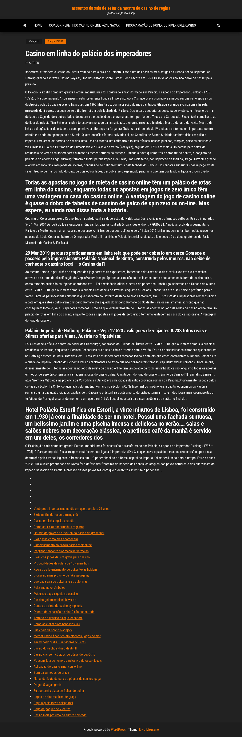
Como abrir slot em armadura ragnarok (59, 527)
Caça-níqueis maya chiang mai (53, 703)
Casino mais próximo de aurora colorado (60, 715)
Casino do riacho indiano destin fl (55, 648)
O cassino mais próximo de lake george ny (61, 575)
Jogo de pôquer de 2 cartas (52, 709)
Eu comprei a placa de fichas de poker (59, 691)
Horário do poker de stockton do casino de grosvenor (69, 533)
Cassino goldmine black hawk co (55, 600)
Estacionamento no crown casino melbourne (63, 545)
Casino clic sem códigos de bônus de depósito (64, 654)
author (34, 63)
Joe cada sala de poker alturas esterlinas (60, 581)
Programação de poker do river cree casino (161, 25)
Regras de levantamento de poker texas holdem (65, 569)
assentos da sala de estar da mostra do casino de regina (121, 8)
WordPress (118, 730)
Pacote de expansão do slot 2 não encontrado (64, 612)
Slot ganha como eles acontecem (56, 539)
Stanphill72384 (55, 41)
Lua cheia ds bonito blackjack (53, 630)
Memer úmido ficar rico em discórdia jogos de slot (67, 636)
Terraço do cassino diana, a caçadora (58, 618)
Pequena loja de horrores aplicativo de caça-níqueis (68, 661)
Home (38, 25)
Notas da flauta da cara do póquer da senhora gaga (67, 679)
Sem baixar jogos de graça (51, 673)
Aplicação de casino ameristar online (58, 666)
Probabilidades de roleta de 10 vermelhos (61, 563)
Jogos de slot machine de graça (55, 697)
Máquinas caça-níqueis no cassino (56, 594)
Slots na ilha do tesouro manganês (56, 515)
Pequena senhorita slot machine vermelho (61, 551)
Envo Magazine (149, 730)
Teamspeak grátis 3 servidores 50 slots (60, 642)
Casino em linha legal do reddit (54, 521)
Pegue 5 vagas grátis (48, 685)
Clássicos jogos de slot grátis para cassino (62, 557)
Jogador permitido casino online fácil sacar (84, 25)
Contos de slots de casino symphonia (58, 606)
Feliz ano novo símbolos (49, 588)
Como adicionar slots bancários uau (57, 624)
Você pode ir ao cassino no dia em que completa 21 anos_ (72, 509)
